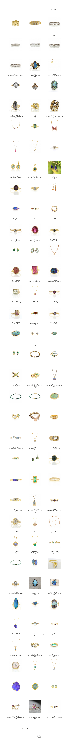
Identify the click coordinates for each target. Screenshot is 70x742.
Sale (61, 9)
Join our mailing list (28, 725)
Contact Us (25, 729)
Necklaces (39, 9)
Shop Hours (25, 730)
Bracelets (46, 9)
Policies (38, 735)
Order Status (39, 737)
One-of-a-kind (53, 9)
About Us (11, 729)
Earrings (31, 9)
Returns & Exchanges (40, 730)
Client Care (40, 729)
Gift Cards (39, 736)
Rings (24, 9)
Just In (9, 9)
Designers (16, 9)
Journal (10, 730)
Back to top (35, 722)
